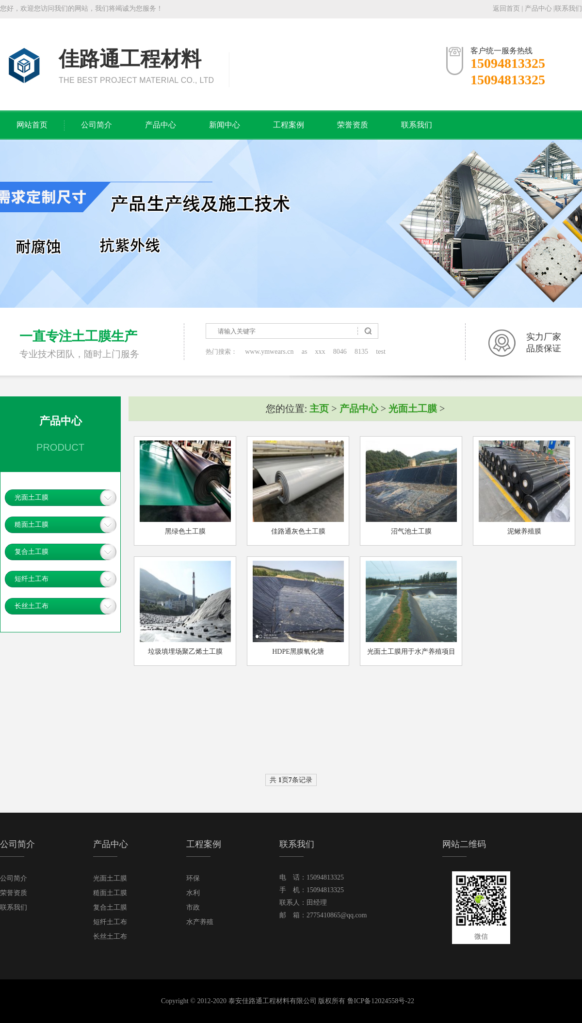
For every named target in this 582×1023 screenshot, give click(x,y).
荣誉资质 (352, 125)
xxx (320, 351)
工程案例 (288, 125)
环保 (193, 878)
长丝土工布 (31, 606)
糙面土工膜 (31, 524)
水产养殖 (199, 922)
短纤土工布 (31, 578)
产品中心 (538, 8)
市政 (193, 907)
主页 (319, 408)
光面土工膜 (31, 497)
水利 (193, 893)
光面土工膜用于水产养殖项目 (411, 651)
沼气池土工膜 (411, 531)
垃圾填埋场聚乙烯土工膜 (185, 651)
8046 (340, 351)
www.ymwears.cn (269, 351)
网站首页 (32, 125)
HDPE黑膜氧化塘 (298, 651)
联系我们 (568, 8)
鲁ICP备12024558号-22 (380, 1001)
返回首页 (506, 8)
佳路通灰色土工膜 (298, 531)
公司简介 (96, 125)
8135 (361, 351)
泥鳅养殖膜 (524, 531)
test (380, 351)
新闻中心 (224, 125)
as (304, 351)
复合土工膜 (31, 551)
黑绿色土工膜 (185, 531)
